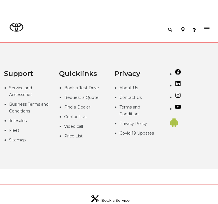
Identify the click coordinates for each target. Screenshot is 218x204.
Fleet (14, 130)
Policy (141, 123)
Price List (73, 136)
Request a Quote (81, 97)
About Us (129, 87)
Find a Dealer (77, 107)
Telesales (18, 120)
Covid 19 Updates (137, 133)
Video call (73, 126)
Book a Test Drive (81, 87)
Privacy (127, 123)
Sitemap (17, 140)
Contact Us (75, 116)
